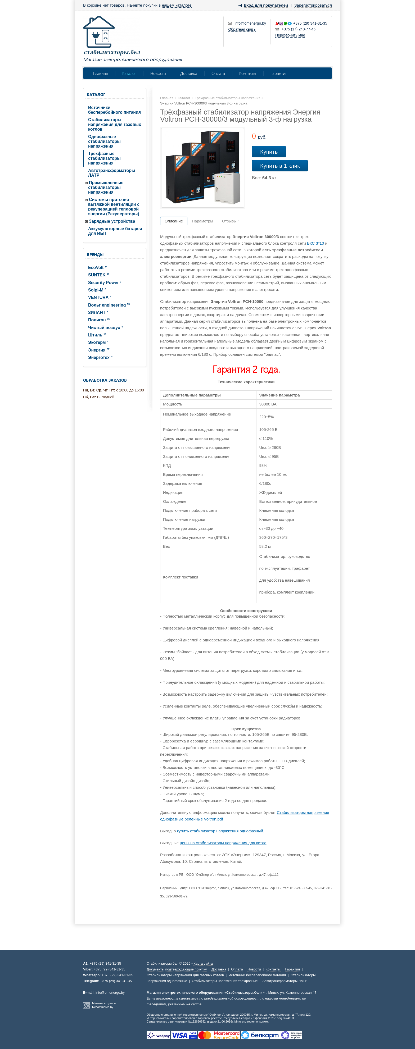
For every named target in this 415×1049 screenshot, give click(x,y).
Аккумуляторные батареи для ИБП (115, 231)
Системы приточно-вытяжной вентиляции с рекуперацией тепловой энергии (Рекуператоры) (113, 206)
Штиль (97, 335)
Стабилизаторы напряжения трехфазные (225, 981)
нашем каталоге (176, 5)
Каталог (129, 73)
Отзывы (230, 220)
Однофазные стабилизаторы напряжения (104, 141)
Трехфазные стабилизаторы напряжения (104, 158)
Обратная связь (241, 29)
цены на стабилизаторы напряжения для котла (223, 843)
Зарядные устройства (112, 221)
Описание (174, 221)
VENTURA (99, 297)
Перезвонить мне (290, 35)
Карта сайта (203, 963)
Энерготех (100, 357)
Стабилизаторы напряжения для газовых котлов (114, 124)
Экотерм (98, 342)
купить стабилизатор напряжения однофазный (220, 831)
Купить (269, 152)
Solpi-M (97, 290)
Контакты (247, 73)
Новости (158, 73)
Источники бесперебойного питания (114, 110)
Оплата (218, 73)
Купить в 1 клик (280, 166)
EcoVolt (97, 267)
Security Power (104, 282)
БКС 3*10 (315, 243)
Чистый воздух (105, 327)
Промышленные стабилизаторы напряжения (105, 187)
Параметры (202, 221)
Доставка (188, 73)
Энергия (99, 350)
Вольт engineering (109, 305)
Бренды (95, 254)
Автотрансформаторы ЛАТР (111, 172)
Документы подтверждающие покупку (177, 969)
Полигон (99, 320)
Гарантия (278, 73)
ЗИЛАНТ (98, 312)
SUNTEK (98, 275)
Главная (100, 73)
